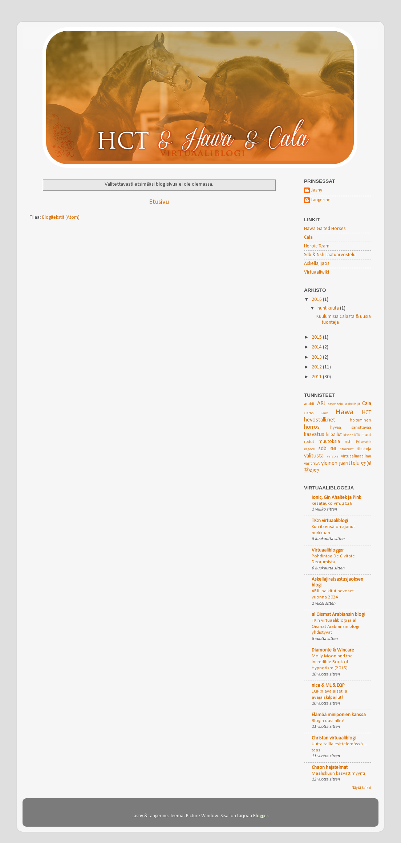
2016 (317, 299)
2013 (317, 357)
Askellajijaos (316, 263)
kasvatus (314, 434)
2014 (317, 347)
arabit (309, 404)
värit (308, 463)
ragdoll (309, 449)
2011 (317, 377)
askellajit (352, 404)
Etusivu (159, 202)
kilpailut (334, 434)
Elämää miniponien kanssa (339, 715)
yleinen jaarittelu (340, 463)
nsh (348, 442)
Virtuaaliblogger (328, 550)
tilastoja (364, 449)
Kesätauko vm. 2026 (332, 503)
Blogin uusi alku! (328, 720)
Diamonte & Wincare (333, 650)
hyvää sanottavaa (350, 427)
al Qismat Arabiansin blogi (338, 614)
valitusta (314, 456)
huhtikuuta (328, 308)
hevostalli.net (319, 420)
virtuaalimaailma (356, 456)
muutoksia (329, 441)
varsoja (333, 457)
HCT (366, 413)
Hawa (344, 412)
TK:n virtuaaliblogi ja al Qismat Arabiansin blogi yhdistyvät (335, 626)
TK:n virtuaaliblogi (330, 521)
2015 (317, 337)
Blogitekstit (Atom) (61, 217)
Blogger (260, 816)
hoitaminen (360, 420)
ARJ (321, 404)
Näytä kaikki (361, 788)
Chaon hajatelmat (330, 767)
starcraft (347, 449)
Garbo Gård (316, 413)
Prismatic (363, 442)
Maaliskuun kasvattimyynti (338, 773)
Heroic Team (316, 246)
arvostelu (335, 404)
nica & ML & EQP (328, 685)
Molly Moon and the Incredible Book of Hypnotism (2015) (332, 662)
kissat (348, 435)
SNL (333, 449)
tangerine (321, 200)
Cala (308, 237)
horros (312, 427)
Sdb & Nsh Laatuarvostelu (330, 255)
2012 (317, 367)
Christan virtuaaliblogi (334, 738)
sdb (322, 449)
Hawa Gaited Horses (325, 228)
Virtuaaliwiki (316, 272)
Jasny (316, 190)
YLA (316, 463)
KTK (357, 435)
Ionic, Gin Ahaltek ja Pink (336, 497)
